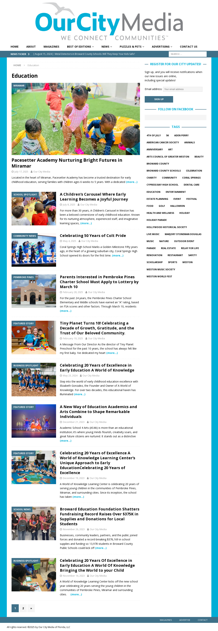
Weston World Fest (159, 276)
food (150, 206)
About (31, 46)
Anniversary (155, 149)
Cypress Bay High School (162, 184)
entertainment (176, 192)
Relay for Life (190, 248)
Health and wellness (160, 213)
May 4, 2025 (69, 241)
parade (151, 248)
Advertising (161, 46)
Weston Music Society (161, 269)
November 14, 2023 (74, 575)
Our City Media (41, 171)
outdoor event (184, 241)
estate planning (157, 199)
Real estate (168, 248)
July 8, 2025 (69, 204)
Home (15, 46)
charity (152, 177)
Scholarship (155, 262)
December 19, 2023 (73, 478)
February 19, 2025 (73, 338)
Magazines (51, 46)
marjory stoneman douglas (183, 234)
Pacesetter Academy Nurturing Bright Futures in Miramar (67, 163)
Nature (164, 241)
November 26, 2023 (74, 529)
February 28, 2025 (73, 292)
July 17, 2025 (21, 171)
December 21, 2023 (73, 422)
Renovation (154, 255)
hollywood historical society (167, 227)
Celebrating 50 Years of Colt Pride (93, 235)
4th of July (154, 135)
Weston (187, 262)
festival (191, 199)
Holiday (184, 213)
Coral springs (191, 177)
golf (162, 206)
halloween (177, 206)
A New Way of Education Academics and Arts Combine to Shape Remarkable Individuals (98, 411)
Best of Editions (79, 46)
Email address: (173, 89)
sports (172, 262)
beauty (199, 156)
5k (167, 135)
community (169, 177)
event (177, 199)
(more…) (132, 182)
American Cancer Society (163, 142)
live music (153, 234)
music (150, 241)
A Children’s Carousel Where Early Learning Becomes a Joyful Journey (94, 197)
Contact (203, 619)
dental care (191, 184)
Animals (189, 142)
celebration (194, 170)
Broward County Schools (164, 170)
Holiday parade (157, 220)
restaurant (175, 255)
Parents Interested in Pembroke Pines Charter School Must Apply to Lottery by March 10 (99, 281)
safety (192, 255)
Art (170, 149)
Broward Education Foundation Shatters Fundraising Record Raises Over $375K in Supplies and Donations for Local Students (99, 516)
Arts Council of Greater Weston (168, 156)
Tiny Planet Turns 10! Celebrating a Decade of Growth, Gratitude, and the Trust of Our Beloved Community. (97, 328)
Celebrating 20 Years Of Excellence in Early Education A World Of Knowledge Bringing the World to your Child (97, 565)
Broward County (158, 163)
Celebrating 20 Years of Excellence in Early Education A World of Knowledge (97, 368)
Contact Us (188, 46)
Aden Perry (181, 135)
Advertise (184, 619)
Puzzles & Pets (130, 46)
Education (153, 192)
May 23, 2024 (70, 375)
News (105, 46)
